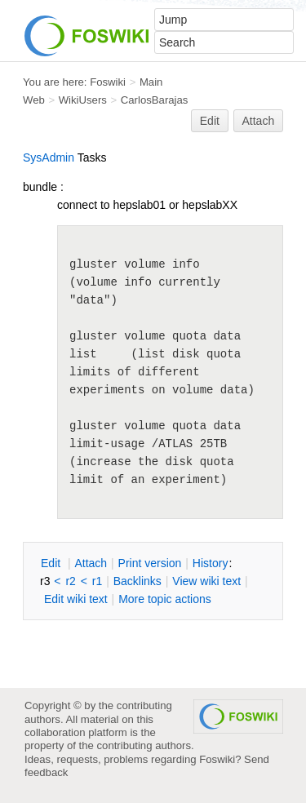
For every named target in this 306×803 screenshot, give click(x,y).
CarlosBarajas (154, 100)
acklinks (137, 581)
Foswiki (108, 82)
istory (210, 563)
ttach (90, 563)
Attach (258, 120)
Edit (210, 120)
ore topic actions (164, 599)
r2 (70, 581)
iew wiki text (206, 581)
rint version (150, 563)
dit (52, 563)
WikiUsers (83, 100)
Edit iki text (76, 599)
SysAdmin (48, 157)
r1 (97, 581)
